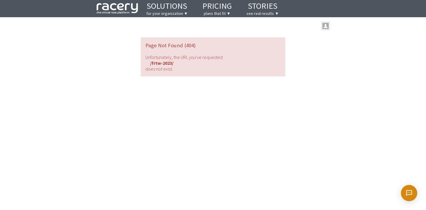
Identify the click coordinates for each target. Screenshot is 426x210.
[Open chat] (409, 193)
